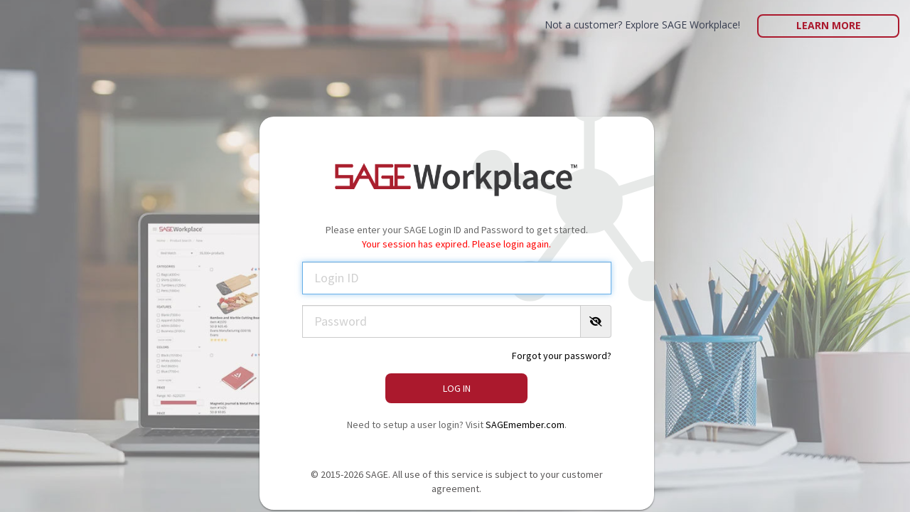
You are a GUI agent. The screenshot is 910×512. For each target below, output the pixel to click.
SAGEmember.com (525, 424)
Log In (457, 388)
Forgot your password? (561, 355)
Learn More (828, 25)
